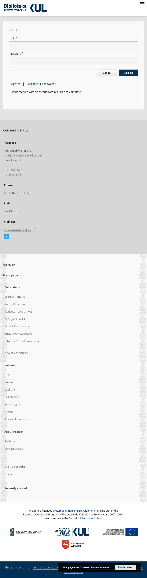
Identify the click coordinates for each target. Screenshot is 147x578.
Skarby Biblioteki (14, 304)
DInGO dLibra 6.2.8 (45, 567)
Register (15, 84)
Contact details (13, 449)
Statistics (9, 441)
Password (16, 54)
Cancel (106, 72)
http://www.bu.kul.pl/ (17, 230)
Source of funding (15, 419)
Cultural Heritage (14, 297)
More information (100, 567)
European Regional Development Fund (79, 510)
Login (13, 38)
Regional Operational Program (40, 514)
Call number (11, 397)
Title (7, 375)
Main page (10, 275)
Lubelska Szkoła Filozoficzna (21, 341)
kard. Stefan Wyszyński (18, 334)
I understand (125, 567)
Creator (9, 382)
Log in (8, 474)
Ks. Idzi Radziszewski (17, 326)
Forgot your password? (41, 84)
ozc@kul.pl (11, 211)
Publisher (10, 389)
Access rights (12, 404)
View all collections (15, 353)
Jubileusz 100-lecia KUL (18, 311)
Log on (128, 72)
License (9, 412)
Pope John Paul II (14, 319)
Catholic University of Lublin (85, 518)
